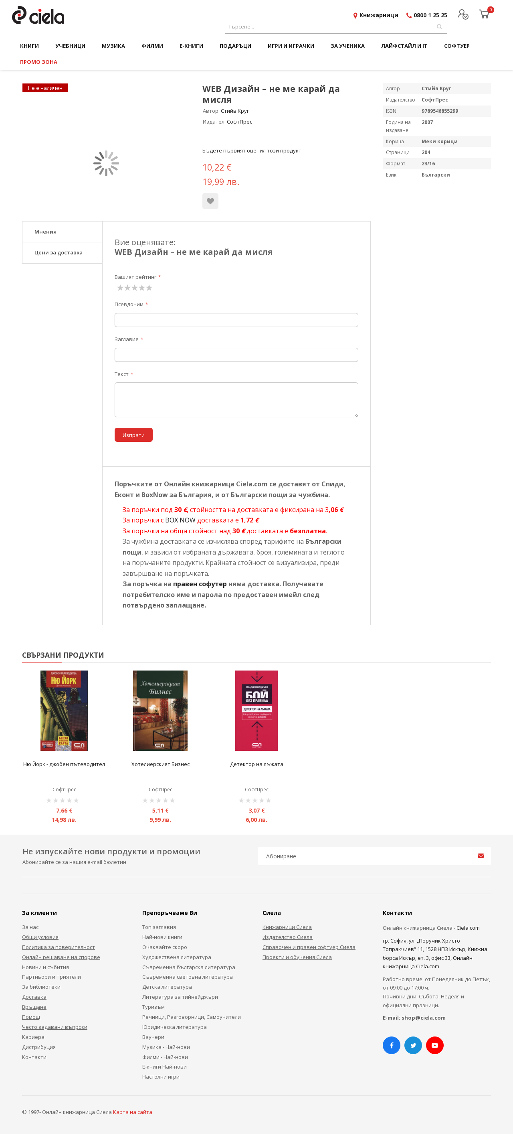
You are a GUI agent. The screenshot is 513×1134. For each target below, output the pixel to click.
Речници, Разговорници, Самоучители (191, 1016)
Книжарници (379, 15)
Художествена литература (176, 957)
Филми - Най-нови (165, 1057)
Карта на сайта (132, 1112)
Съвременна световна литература (187, 976)
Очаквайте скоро (164, 947)
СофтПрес (239, 121)
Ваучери (153, 1037)
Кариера (33, 1037)
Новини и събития (45, 967)
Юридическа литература (174, 1026)
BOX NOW (180, 520)
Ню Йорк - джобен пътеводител (64, 764)
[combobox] (336, 27)
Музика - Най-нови (166, 1047)
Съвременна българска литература (188, 967)
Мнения (45, 231)
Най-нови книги (162, 937)
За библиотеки (41, 986)
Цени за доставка (58, 252)
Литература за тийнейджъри (180, 996)
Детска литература (167, 986)
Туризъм (153, 1006)
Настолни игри (161, 1076)
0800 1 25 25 (430, 15)
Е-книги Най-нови (164, 1066)
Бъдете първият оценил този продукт (251, 150)
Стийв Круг (235, 110)
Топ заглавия (159, 927)
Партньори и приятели (51, 976)
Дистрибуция (39, 1047)
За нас (30, 927)
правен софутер (200, 583)
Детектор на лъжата (256, 764)
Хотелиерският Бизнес (160, 764)
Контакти (34, 1057)
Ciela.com (468, 927)
